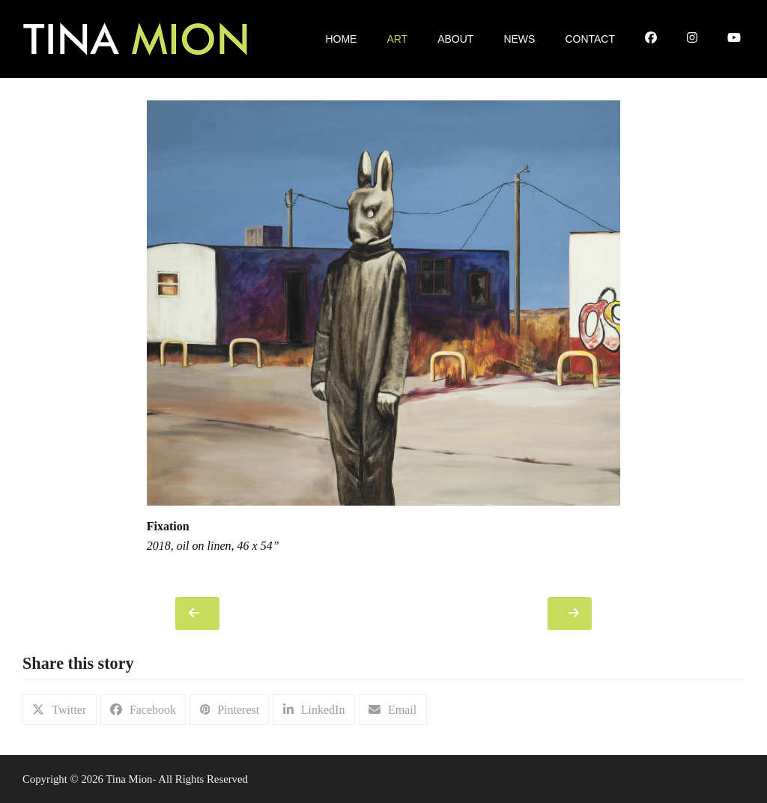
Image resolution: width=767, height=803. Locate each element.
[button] (59, 709)
